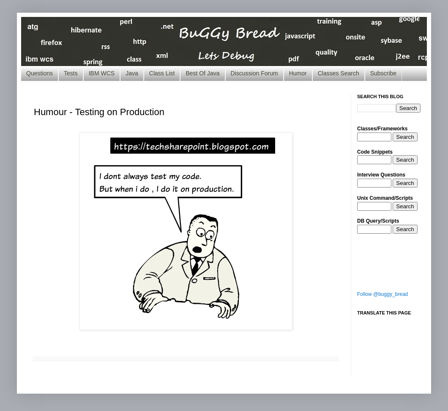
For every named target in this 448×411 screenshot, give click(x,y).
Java (132, 73)
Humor (298, 73)
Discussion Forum (254, 73)
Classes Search (338, 73)
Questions (39, 73)
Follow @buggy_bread (382, 294)
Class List (162, 73)
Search (405, 137)
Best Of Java (202, 73)
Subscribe (383, 73)
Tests (71, 73)
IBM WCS (102, 73)
